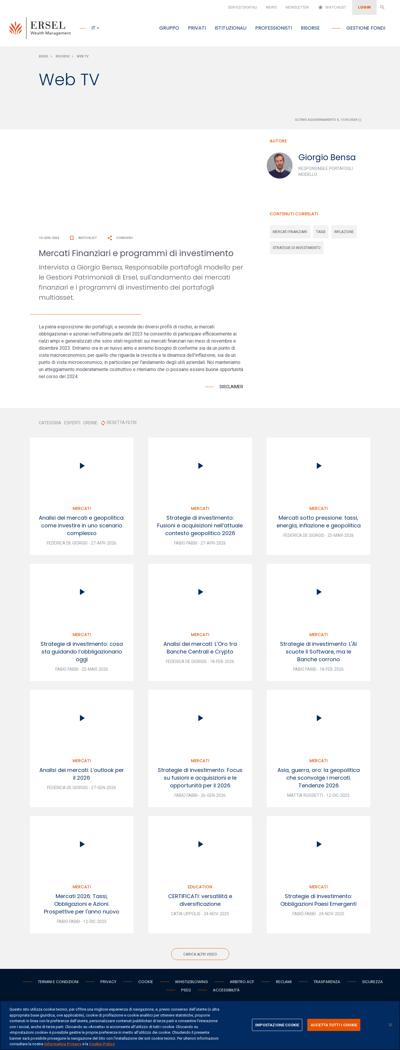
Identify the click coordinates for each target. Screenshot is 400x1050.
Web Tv (83, 57)
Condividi (120, 239)
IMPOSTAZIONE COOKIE (277, 1024)
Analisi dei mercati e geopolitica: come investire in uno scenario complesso (82, 526)
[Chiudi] (390, 1024)
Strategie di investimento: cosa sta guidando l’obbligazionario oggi (82, 652)
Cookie (145, 982)
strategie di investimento (297, 249)
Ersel (44, 57)
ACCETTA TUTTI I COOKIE (334, 1024)
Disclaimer (231, 387)
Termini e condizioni (58, 982)
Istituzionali (230, 28)
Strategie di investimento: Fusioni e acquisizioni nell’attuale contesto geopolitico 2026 (200, 526)
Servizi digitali (242, 7)
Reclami (284, 982)
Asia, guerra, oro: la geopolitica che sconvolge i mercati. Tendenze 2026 (318, 778)
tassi (320, 233)
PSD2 (186, 991)
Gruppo (169, 28)
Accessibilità (226, 991)
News (271, 7)
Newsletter (297, 7)
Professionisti (273, 28)
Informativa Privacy (62, 1044)
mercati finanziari (290, 233)
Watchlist (332, 7)
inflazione (344, 233)
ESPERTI (72, 423)
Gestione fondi (365, 28)
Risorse (310, 28)
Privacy (108, 982)
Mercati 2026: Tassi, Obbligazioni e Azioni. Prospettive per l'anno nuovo (81, 904)
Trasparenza (327, 982)
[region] (200, 1025)
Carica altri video (200, 955)
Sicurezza (372, 982)
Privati (197, 28)
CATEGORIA (50, 423)
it (93, 28)
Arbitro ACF (242, 982)
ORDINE (90, 423)
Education (200, 888)
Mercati (82, 509)
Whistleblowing (191, 982)
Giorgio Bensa (327, 158)
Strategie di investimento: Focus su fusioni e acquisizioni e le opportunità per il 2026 (200, 778)
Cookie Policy (102, 1044)
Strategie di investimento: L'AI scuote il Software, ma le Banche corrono (318, 652)
